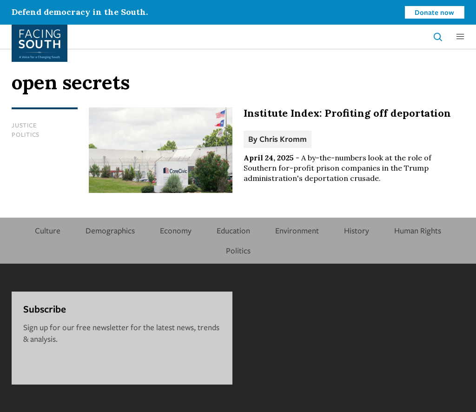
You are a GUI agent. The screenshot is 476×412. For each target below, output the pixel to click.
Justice (24, 125)
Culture (47, 230)
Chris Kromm (283, 138)
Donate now (434, 12)
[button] (460, 37)
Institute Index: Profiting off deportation (347, 113)
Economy (176, 230)
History (356, 230)
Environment (297, 230)
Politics (26, 134)
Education (233, 230)
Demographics (110, 230)
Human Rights (417, 230)
